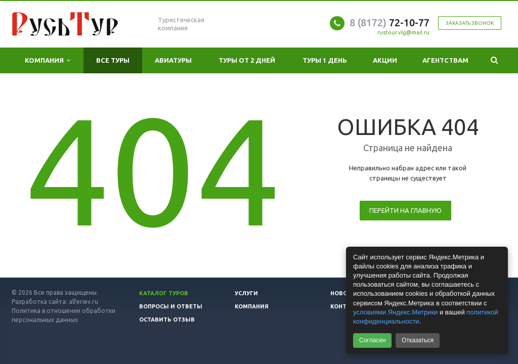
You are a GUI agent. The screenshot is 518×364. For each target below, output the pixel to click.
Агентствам (445, 60)
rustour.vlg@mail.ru (403, 32)
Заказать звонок (470, 23)
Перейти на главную (405, 210)
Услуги (246, 293)
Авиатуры (173, 60)
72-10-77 (389, 22)
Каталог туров (163, 293)
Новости (345, 293)
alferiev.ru (83, 301)
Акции (385, 60)
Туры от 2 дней (247, 60)
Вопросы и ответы (170, 306)
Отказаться (418, 340)
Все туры (113, 60)
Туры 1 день (325, 60)
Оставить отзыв (167, 319)
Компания (47, 60)
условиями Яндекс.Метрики (395, 312)
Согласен (372, 340)
